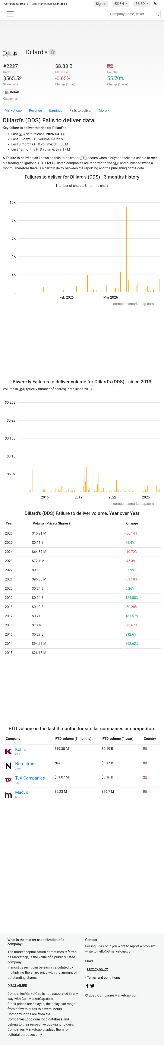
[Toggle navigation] (10, 14)
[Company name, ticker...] (134, 14)
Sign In (101, 4)
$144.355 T (60, 3)
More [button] (103, 110)
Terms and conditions (103, 978)
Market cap (13, 110)
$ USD (140, 4)
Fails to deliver (80, 110)
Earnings (55, 110)
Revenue (35, 110)
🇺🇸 (119, 4)
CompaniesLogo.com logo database (34, 1019)
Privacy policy (97, 969)
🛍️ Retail (12, 92)
